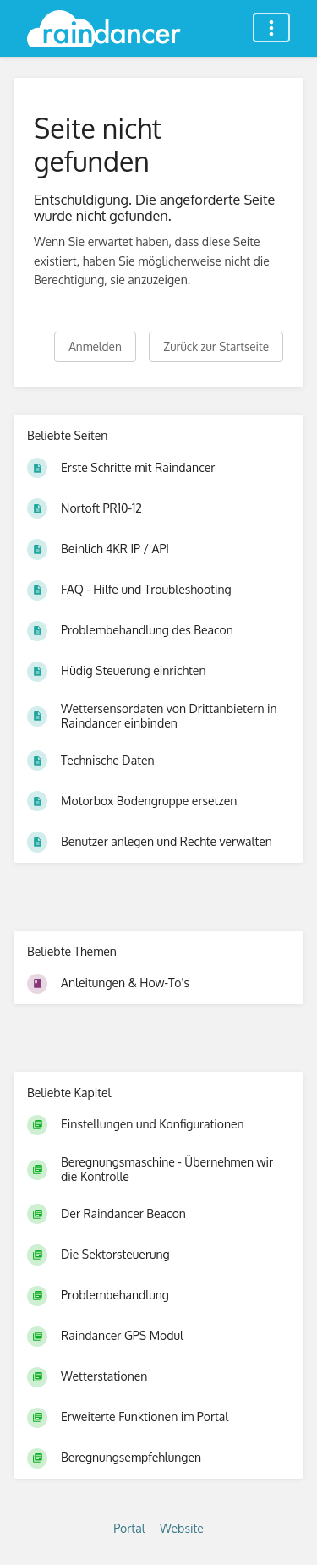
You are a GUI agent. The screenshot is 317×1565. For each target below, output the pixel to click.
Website (182, 1528)
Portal (129, 1528)
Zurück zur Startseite (216, 346)
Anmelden (95, 346)
